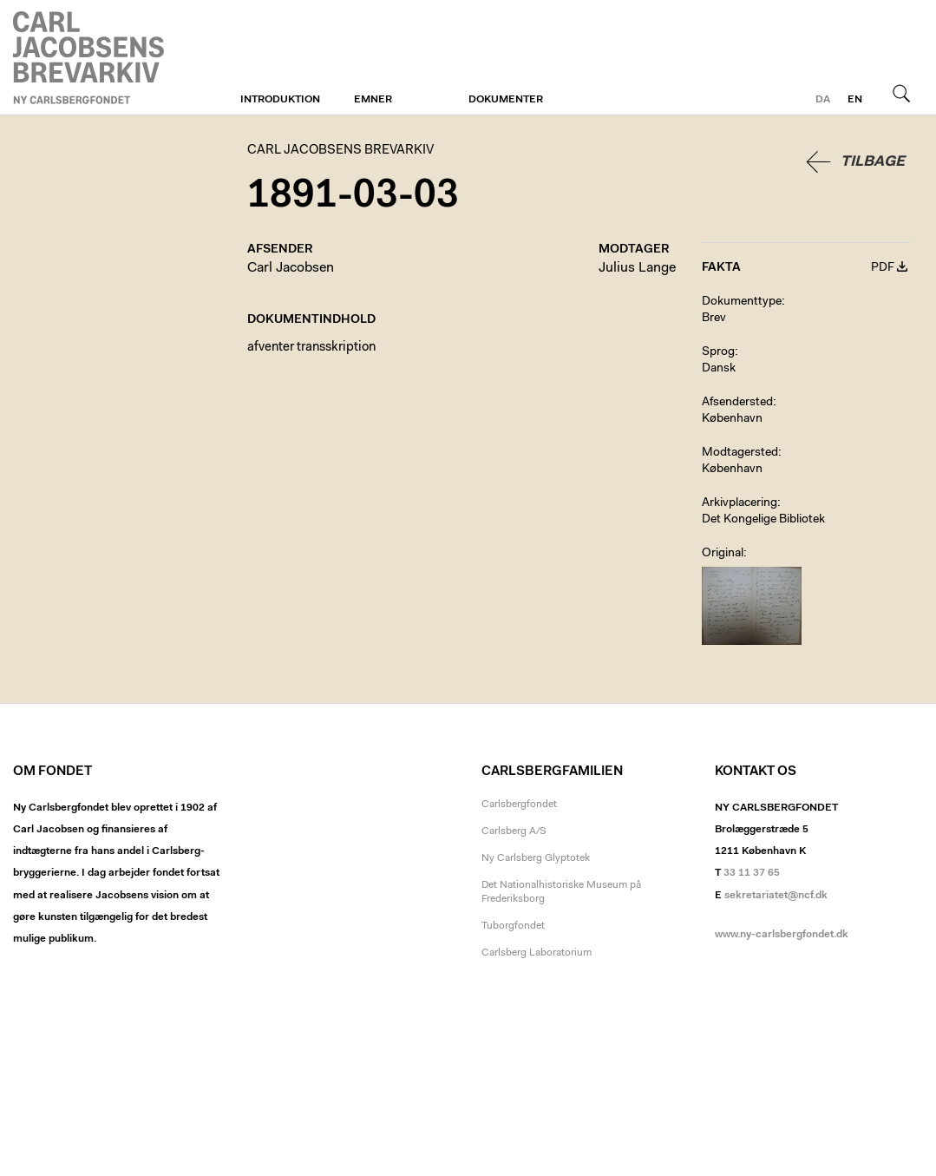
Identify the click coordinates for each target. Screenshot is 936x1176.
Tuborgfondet (513, 926)
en (855, 100)
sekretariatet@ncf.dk (776, 895)
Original (722, 554)
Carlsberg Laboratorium (536, 953)
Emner (373, 100)
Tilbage (873, 161)
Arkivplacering (739, 503)
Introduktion (280, 100)
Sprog (718, 352)
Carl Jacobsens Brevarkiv (91, 57)
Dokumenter (505, 100)
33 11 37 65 (751, 873)
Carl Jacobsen (290, 268)
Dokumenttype (742, 302)
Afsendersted (737, 403)
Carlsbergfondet (519, 804)
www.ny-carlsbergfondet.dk (781, 935)
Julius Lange (637, 268)
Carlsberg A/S (514, 831)
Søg (901, 93)
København (732, 419)
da (822, 100)
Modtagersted (740, 453)
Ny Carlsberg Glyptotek (535, 858)
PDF (882, 268)
